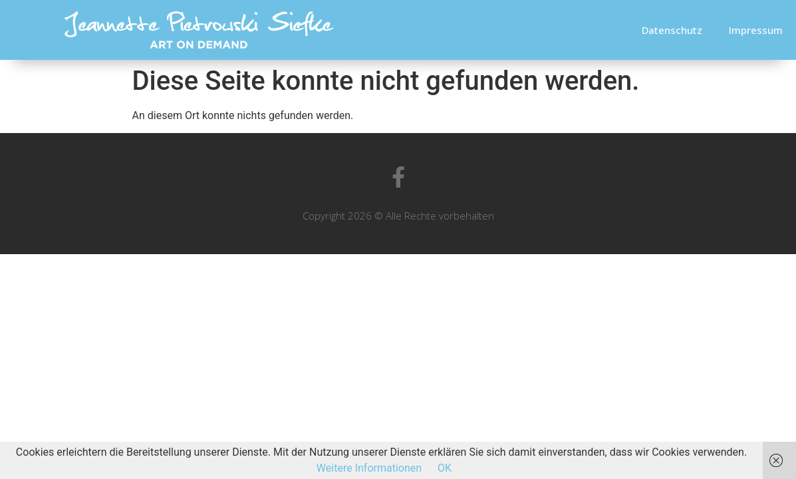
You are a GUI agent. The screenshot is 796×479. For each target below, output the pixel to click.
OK (445, 468)
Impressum (756, 30)
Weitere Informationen (369, 468)
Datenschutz (672, 30)
